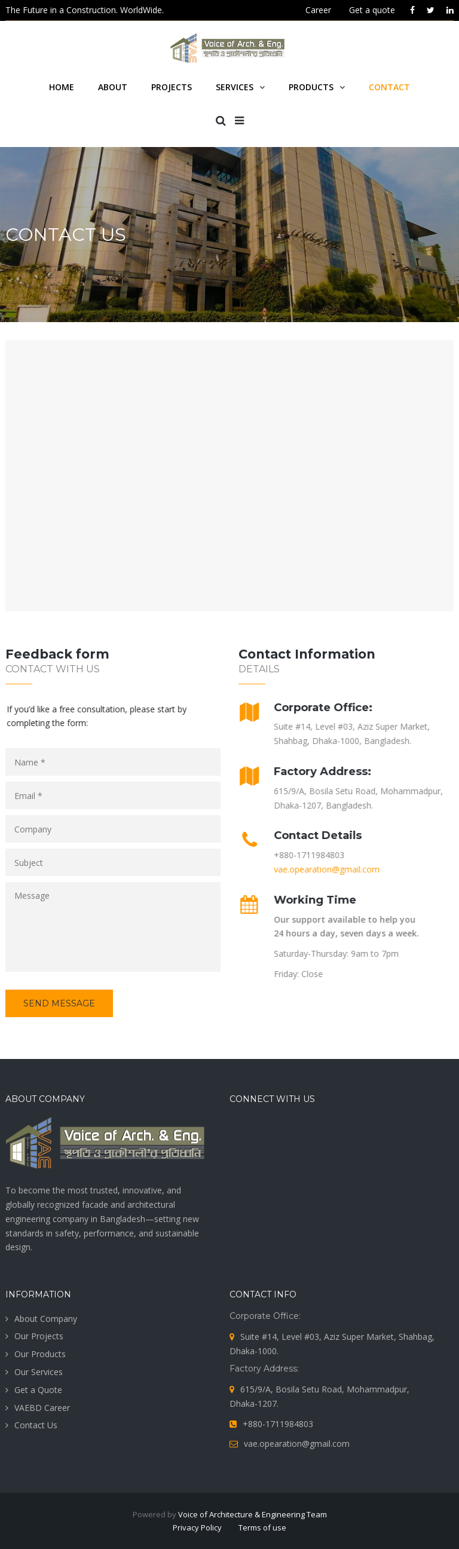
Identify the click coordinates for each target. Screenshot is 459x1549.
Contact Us (35, 1425)
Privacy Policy (197, 1527)
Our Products (40, 1354)
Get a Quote (38, 1389)
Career (318, 10)
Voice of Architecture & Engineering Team (252, 1514)
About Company (45, 1318)
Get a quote (372, 10)
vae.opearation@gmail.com (322, 869)
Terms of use (262, 1527)
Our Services (38, 1371)
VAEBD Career (42, 1407)
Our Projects (38, 1336)
